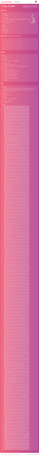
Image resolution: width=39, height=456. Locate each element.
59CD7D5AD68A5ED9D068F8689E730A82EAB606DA (16, 217)
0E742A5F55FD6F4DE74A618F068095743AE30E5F (16, 132)
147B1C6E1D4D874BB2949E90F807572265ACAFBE (16, 142)
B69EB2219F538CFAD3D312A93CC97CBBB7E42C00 (16, 359)
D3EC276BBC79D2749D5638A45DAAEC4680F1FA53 (16, 385)
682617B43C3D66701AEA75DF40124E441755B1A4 (16, 242)
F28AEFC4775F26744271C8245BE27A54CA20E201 (16, 438)
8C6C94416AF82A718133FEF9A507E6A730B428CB (16, 294)
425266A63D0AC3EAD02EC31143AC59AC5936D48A (16, 198)
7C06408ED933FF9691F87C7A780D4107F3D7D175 (16, 259)
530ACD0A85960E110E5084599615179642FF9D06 (16, 215)
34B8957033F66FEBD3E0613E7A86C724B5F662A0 (16, 177)
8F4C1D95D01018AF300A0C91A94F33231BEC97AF (16, 299)
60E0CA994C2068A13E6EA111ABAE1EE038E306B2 (16, 229)
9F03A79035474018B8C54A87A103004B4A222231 (16, 321)
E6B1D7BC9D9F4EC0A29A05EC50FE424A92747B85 (16, 416)
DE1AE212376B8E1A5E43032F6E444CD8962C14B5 (16, 401)
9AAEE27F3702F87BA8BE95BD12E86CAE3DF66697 (16, 314)
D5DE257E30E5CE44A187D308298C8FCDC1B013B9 (16, 388)
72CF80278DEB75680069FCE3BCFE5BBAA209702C (16, 253)
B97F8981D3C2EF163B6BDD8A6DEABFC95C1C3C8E (16, 365)
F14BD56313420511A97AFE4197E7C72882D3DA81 (16, 437)
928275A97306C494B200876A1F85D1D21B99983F (16, 302)
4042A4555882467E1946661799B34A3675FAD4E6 (16, 189)
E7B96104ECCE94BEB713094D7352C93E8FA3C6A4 (16, 423)
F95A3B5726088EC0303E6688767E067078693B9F (16, 445)
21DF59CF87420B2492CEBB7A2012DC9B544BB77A (16, 157)
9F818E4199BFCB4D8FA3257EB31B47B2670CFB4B (16, 322)
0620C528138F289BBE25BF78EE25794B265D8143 (16, 117)
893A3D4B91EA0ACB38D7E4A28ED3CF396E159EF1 (16, 287)
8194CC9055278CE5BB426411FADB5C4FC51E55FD (16, 270)
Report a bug (18, 454)
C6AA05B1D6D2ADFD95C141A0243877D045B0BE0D (16, 374)
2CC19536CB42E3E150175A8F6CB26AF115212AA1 (16, 173)
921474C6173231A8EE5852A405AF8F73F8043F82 (16, 300)
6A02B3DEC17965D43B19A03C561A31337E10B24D (16, 243)
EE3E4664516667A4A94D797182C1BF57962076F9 (16, 432)
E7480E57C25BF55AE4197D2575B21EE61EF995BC (16, 420)
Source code (11, 454)
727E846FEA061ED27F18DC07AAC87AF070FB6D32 (16, 252)
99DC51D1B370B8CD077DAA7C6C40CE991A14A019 (16, 311)
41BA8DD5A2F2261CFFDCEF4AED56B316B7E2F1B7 (16, 195)
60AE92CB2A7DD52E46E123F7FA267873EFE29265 (16, 227)
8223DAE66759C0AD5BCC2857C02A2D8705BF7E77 (16, 272)
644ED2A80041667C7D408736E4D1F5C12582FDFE (16, 233)
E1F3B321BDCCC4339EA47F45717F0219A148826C (16, 409)
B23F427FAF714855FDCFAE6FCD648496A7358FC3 (16, 352)
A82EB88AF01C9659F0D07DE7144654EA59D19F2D (16, 338)
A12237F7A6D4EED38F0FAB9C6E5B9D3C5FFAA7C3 (16, 325)
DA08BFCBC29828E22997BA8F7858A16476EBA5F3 (16, 394)
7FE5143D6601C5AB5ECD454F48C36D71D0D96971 (16, 264)
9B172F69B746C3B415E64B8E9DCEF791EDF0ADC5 (16, 315)
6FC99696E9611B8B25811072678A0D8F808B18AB (16, 251)
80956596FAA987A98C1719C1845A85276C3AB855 (16, 265)
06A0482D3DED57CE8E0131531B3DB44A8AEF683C (16, 120)
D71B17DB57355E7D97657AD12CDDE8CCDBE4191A (16, 391)
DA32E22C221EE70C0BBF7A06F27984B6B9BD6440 (16, 396)
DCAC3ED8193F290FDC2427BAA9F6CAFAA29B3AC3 (16, 399)
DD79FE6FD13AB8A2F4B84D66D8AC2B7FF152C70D (16, 400)
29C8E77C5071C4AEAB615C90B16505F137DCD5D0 (16, 166)
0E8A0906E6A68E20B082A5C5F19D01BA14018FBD (16, 133)
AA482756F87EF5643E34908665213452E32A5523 (16, 346)
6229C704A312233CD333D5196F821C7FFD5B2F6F (16, 231)
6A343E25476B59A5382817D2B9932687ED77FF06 (16, 245)
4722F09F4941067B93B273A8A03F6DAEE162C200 (16, 204)
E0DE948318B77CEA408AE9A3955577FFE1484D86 (16, 406)
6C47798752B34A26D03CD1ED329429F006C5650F (16, 248)
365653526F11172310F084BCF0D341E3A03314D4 (16, 179)
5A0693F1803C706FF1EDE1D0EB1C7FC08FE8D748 (16, 220)
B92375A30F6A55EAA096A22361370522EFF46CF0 (16, 363)
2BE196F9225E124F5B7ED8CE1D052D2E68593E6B (16, 171)
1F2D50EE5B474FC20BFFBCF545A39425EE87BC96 (16, 149)
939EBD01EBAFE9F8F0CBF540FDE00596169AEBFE (16, 305)
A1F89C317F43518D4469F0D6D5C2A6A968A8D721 (16, 328)
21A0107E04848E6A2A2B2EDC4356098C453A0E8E (16, 155)
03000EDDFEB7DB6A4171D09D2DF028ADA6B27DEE (16, 116)
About (6, 454)
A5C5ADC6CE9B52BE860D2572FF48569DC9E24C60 (16, 336)
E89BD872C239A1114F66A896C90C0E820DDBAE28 (16, 425)
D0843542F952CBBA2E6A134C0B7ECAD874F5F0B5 (16, 382)
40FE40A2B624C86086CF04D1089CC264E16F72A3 (16, 192)
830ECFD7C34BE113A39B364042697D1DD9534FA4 (16, 275)
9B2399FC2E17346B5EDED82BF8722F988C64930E (16, 316)
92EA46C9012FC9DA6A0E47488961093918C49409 (16, 303)
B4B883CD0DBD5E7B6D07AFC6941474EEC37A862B (16, 356)
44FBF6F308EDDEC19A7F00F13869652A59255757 (16, 202)
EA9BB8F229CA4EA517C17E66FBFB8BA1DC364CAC (16, 429)
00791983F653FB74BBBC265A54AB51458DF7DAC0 (16, 110)
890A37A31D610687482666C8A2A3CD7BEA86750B (16, 284)
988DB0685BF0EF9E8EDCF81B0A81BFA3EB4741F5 (16, 309)
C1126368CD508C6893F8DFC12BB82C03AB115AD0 (16, 371)
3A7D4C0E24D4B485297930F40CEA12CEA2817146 (16, 183)
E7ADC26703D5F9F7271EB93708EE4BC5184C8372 (16, 422)
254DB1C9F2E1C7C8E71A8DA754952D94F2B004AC (16, 161)
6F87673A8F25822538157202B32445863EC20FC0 (16, 249)
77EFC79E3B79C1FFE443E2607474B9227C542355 (16, 256)
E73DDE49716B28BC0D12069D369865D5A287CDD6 (16, 419)
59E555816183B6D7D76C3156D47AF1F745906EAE (16, 218)
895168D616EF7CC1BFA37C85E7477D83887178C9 (16, 289)
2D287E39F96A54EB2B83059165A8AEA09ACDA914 (16, 174)
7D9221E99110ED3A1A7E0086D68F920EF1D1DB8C (16, 261)
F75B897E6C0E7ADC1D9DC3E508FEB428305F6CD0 (16, 444)
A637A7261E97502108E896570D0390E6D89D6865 (16, 337)
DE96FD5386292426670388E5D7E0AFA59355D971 (16, 404)
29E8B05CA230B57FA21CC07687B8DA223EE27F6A (16, 167)
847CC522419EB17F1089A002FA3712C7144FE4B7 (16, 277)
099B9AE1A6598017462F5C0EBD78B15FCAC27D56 (16, 125)
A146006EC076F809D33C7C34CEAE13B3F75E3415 (16, 327)
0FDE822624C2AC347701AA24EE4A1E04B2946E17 (16, 136)
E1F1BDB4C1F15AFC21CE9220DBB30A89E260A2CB (16, 407)
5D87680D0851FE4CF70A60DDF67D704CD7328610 (16, 226)
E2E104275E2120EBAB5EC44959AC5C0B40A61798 (16, 412)
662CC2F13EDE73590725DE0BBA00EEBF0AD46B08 (16, 237)
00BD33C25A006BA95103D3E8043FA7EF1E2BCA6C (16, 113)
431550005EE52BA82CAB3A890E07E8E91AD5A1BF (16, 199)
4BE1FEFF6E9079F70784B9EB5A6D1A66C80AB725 (16, 205)
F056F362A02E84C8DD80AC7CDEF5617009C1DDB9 (16, 435)
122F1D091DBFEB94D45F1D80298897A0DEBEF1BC (16, 141)
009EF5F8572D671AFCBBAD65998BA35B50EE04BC (16, 111)
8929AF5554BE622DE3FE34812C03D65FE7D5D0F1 (16, 286)
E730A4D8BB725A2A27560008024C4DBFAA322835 (16, 418)
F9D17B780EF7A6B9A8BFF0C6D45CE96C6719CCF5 (16, 447)
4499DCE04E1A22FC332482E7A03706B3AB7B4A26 (16, 201)
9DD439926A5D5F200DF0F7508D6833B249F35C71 (16, 319)
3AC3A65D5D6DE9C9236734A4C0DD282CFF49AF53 (16, 185)
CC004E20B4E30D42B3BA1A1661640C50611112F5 (16, 379)
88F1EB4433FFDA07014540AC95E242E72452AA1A (16, 283)
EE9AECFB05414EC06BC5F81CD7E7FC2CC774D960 (16, 434)
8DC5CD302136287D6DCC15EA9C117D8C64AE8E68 (16, 296)
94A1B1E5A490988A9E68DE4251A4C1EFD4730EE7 (16, 308)
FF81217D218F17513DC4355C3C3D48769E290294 (16, 450)
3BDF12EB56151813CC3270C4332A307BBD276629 (16, 186)
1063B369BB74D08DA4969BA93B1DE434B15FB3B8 (16, 138)
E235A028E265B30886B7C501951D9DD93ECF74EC (16, 410)
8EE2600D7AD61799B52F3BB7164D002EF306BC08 (16, 297)
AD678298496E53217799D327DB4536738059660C (16, 350)
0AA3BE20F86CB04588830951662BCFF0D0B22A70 (16, 127)
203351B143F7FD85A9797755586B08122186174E (16, 152)
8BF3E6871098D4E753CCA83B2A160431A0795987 (16, 293)
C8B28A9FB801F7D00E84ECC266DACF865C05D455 (16, 375)
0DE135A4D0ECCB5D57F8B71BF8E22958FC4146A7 (16, 130)
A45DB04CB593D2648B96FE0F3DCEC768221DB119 (16, 333)
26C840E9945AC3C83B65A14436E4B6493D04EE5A (16, 163)
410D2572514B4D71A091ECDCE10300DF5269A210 (16, 193)
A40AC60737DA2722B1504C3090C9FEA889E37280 (16, 331)
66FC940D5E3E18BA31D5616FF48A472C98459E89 (16, 240)
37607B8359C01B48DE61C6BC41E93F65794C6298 (16, 180)
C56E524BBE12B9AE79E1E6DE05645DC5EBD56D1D (16, 372)
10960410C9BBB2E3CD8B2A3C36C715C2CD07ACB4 (16, 139)
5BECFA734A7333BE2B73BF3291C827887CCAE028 (16, 223)
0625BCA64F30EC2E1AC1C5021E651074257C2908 (16, 119)
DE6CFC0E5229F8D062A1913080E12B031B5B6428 (16, 403)
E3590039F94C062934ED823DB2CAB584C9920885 (16, 413)
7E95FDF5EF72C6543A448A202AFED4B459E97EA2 (16, 262)
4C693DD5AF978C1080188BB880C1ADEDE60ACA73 (16, 207)
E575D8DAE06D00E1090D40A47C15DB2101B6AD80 (16, 415)
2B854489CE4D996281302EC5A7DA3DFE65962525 (16, 170)
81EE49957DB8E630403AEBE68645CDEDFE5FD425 (16, 271)
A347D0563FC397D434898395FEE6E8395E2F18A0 (16, 330)
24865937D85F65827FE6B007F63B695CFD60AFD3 (16, 160)
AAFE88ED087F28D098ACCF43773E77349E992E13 (16, 349)
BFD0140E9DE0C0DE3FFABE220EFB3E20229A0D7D (16, 368)
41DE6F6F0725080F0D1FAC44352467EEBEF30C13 (16, 196)
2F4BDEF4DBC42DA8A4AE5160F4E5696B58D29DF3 (16, 176)
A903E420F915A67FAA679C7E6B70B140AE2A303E (16, 343)
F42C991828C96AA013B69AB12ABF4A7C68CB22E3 (16, 441)
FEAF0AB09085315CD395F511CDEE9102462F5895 (16, 448)
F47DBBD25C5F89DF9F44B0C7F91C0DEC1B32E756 (16, 442)
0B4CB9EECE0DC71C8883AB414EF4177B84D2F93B (16, 129)
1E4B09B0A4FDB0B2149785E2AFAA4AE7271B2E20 (16, 146)
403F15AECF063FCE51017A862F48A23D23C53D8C (16, 188)
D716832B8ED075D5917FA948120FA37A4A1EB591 (16, 390)
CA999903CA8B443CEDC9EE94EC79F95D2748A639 (16, 378)
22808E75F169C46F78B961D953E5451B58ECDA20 (16, 158)
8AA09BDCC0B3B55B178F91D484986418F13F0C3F (16, 292)
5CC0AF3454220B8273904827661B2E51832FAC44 (16, 224)
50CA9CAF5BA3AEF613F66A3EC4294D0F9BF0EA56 (16, 214)
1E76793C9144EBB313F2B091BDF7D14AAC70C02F (16, 148)
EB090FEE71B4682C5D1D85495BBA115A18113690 (16, 431)
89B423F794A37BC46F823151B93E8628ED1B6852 (16, 290)
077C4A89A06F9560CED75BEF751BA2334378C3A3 (16, 123)
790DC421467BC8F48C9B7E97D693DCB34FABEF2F (16, 258)
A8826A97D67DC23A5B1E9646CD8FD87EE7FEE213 (16, 341)
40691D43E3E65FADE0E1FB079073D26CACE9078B (16, 190)
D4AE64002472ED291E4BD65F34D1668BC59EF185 (16, 387)
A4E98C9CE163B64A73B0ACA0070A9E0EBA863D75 (16, 334)
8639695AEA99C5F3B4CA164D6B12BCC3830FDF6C (16, 280)
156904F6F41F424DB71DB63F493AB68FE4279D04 (16, 144)
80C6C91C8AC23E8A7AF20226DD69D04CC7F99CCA (16, 268)
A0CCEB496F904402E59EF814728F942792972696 (16, 324)
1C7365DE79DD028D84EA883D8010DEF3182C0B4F (16, 145)
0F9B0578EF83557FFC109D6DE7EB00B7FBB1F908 (16, 135)
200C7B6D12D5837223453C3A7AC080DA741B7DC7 (16, 151)
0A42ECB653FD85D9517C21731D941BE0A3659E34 (16, 126)
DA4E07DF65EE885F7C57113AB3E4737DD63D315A (16, 397)
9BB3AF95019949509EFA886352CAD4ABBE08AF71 (16, 318)
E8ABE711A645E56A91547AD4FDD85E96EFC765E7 (16, 426)
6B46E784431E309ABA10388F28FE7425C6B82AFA (16, 246)
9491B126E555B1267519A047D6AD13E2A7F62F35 (16, 306)
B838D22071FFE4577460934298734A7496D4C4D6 (16, 360)
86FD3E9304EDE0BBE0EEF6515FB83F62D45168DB (16, 281)
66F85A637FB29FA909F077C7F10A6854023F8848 (16, 239)
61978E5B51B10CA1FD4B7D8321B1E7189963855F (16, 230)
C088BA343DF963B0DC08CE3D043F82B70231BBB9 (16, 369)
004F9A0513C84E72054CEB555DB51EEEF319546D (16, 107)
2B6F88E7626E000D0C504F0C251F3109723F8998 (16, 168)
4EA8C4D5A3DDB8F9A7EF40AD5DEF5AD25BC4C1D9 (16, 208)
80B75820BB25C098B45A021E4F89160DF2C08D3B (16, 267)
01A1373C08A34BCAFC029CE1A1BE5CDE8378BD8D (16, 114)
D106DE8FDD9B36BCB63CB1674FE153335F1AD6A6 (16, 384)
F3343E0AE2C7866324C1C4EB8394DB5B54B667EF (16, 440)
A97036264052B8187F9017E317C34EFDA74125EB (16, 344)
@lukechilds (35, 454)
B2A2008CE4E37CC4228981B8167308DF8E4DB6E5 (16, 353)
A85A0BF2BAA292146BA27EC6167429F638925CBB (16, 340)
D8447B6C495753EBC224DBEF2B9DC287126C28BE (16, 393)
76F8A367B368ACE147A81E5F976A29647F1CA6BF (16, 255)
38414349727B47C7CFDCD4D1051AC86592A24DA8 (16, 182)
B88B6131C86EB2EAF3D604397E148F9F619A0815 (16, 362)
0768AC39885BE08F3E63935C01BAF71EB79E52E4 (16, 122)
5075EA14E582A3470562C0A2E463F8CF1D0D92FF (16, 212)
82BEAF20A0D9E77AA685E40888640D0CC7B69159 (16, 274)
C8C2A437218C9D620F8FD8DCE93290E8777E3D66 (16, 377)
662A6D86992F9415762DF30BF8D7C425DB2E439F (16, 236)
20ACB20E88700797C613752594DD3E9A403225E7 (16, 154)
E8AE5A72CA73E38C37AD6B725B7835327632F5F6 (16, 428)
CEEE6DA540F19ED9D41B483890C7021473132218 (16, 381)
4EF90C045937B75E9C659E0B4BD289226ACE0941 (16, 209)
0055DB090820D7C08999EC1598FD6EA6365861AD (16, 108)
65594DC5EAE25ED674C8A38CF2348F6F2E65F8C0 (16, 234)
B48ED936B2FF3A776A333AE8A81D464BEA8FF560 (16, 355)
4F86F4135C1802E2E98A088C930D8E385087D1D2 (16, 211)
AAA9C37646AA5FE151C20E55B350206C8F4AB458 (16, 347)
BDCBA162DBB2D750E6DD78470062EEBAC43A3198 (16, 366)
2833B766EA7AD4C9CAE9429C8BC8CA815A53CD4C (16, 164)
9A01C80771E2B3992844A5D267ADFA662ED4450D (16, 312)
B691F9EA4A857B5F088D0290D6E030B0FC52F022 (16, 357)
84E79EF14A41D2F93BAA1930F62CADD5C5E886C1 (16, 278)
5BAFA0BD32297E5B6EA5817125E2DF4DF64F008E (16, 221)
